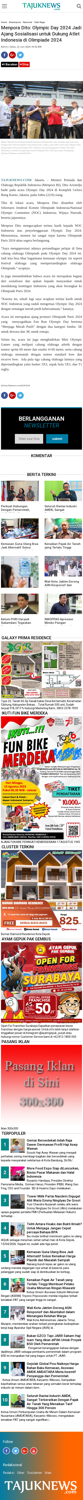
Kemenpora (15, 22)
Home (4, 22)
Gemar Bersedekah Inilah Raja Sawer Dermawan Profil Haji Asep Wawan (52, 1144)
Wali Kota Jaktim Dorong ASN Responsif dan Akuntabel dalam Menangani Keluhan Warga (51, 1312)
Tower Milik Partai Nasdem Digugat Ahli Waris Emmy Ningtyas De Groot (53, 1198)
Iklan (48, 1473)
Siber (20, 1473)
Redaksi (8, 1473)
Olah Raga (39, 22)
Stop (24, 64)
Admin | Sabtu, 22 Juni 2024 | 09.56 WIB (21, 47)
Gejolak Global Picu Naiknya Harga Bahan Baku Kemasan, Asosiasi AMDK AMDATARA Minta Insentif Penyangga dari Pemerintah (53, 1370)
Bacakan (9, 64)
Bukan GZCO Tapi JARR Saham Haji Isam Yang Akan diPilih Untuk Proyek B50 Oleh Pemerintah (54, 1340)
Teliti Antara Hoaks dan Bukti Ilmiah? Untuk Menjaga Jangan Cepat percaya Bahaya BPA (54, 1228)
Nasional (27, 22)
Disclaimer (34, 1473)
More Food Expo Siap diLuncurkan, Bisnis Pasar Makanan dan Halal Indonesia (53, 1172)
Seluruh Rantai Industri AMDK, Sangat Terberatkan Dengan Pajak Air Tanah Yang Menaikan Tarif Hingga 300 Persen (52, 1402)
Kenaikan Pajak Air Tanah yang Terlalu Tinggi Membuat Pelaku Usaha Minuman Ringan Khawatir (63, 549)
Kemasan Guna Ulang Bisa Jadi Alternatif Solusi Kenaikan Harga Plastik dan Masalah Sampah (19, 549)
